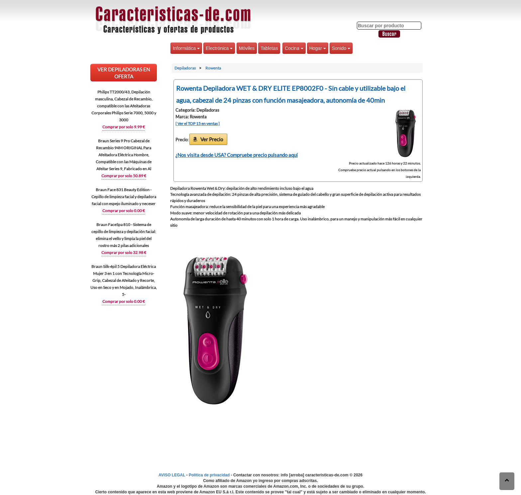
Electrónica (219, 48)
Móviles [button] (247, 48)
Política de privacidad (209, 475)
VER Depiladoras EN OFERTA (123, 72)
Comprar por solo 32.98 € (123, 252)
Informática (186, 48)
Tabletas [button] (269, 48)
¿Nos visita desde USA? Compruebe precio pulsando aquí (236, 155)
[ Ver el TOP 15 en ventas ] (197, 123)
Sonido (341, 48)
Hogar (317, 48)
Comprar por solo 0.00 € (123, 210)
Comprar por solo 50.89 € (123, 175)
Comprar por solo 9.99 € (123, 126)
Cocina (294, 48)
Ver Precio (211, 139)
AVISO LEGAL (171, 475)
